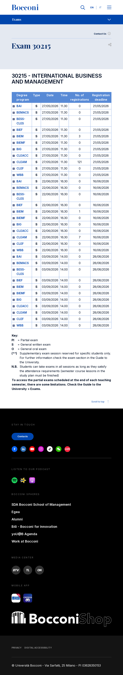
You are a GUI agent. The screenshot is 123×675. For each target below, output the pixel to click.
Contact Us (102, 34)
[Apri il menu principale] (109, 7)
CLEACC (22, 155)
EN (92, 7)
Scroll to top (100, 402)
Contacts (22, 436)
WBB (20, 175)
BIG (19, 149)
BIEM (20, 136)
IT (100, 7)
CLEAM (22, 162)
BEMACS (23, 112)
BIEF (20, 130)
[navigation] (61, 19)
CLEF (20, 168)
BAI (19, 106)
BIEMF (21, 142)
